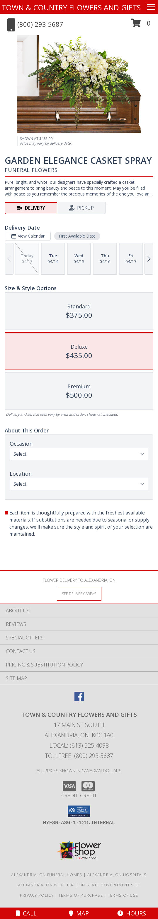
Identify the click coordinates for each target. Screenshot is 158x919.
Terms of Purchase (81, 895)
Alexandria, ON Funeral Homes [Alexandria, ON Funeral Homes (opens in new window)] (46, 874)
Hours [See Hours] (131, 913)
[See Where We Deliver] (79, 593)
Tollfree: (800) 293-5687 (79, 756)
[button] (141, 25)
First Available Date (77, 236)
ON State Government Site (109, 885)
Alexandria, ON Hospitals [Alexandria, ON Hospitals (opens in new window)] (117, 874)
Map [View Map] (79, 913)
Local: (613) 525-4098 (79, 745)
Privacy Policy (37, 895)
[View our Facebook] (79, 699)
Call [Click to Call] (26, 913)
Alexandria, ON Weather (46, 885)
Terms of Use (123, 895)
